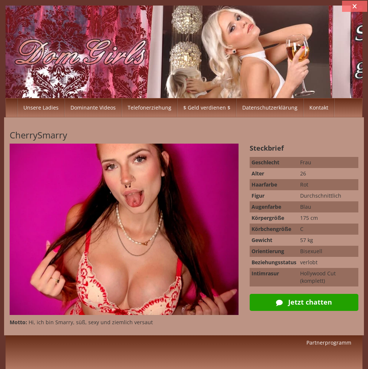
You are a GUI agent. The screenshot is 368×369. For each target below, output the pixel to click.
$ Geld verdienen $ (206, 107)
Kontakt (318, 107)
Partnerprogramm (328, 342)
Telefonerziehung (149, 107)
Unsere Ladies (41, 107)
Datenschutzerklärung (270, 107)
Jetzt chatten (304, 302)
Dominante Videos (93, 107)
